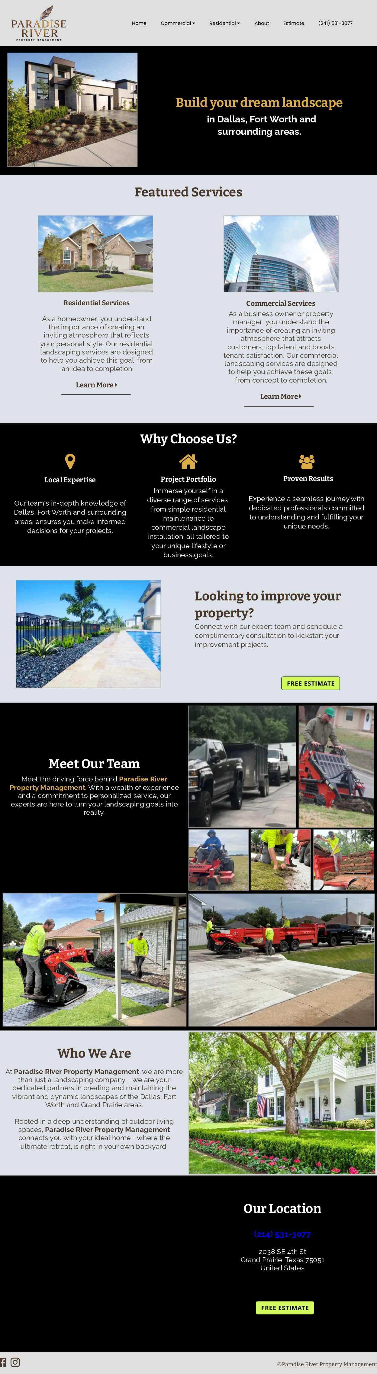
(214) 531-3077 (282, 1234)
